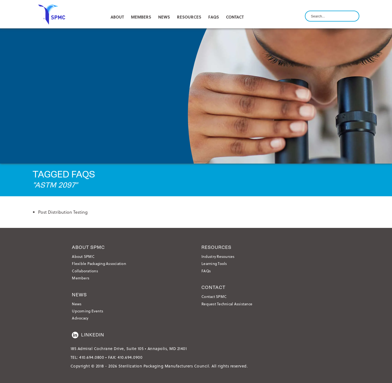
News (76, 304)
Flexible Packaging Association (99, 263)
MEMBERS (141, 17)
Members (80, 278)
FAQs (213, 17)
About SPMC (83, 256)
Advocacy (80, 318)
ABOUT (117, 17)
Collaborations (85, 271)
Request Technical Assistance (226, 304)
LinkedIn (88, 335)
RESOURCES (189, 17)
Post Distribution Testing (63, 212)
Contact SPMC (213, 296)
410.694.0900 (130, 357)
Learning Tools (214, 263)
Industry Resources (218, 256)
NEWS (164, 17)
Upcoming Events (87, 311)
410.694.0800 (91, 357)
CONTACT (235, 17)
